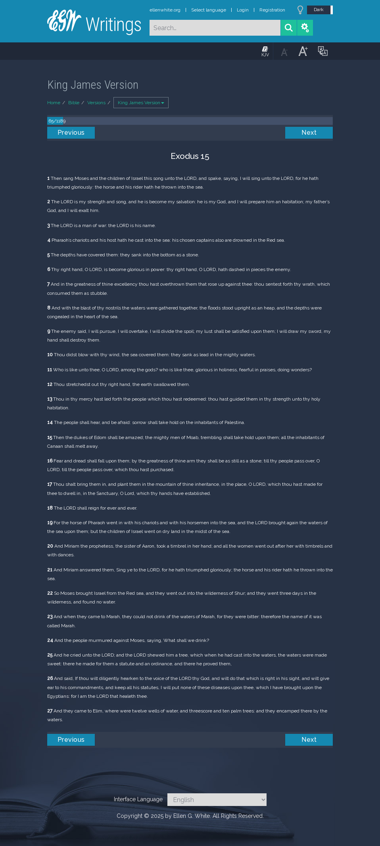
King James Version (141, 102)
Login (243, 10)
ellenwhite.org (165, 10)
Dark (319, 9)
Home (53, 102)
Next (309, 132)
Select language (208, 10)
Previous (71, 132)
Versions (96, 102)
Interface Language (138, 799)
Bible (73, 102)
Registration (272, 10)
